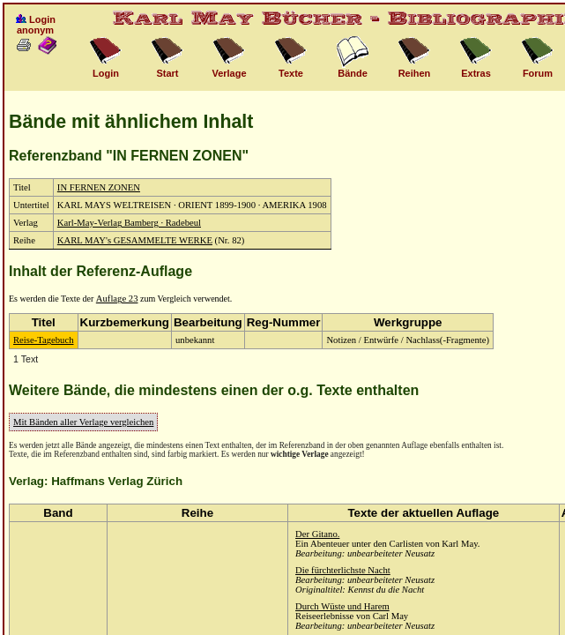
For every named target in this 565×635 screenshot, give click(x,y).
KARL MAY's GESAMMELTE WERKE (134, 240)
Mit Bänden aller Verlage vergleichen (83, 422)
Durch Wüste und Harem (342, 606)
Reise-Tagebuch (43, 340)
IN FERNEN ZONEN (98, 187)
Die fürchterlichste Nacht (342, 570)
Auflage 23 (117, 298)
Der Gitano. (317, 534)
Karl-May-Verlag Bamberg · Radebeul (129, 223)
